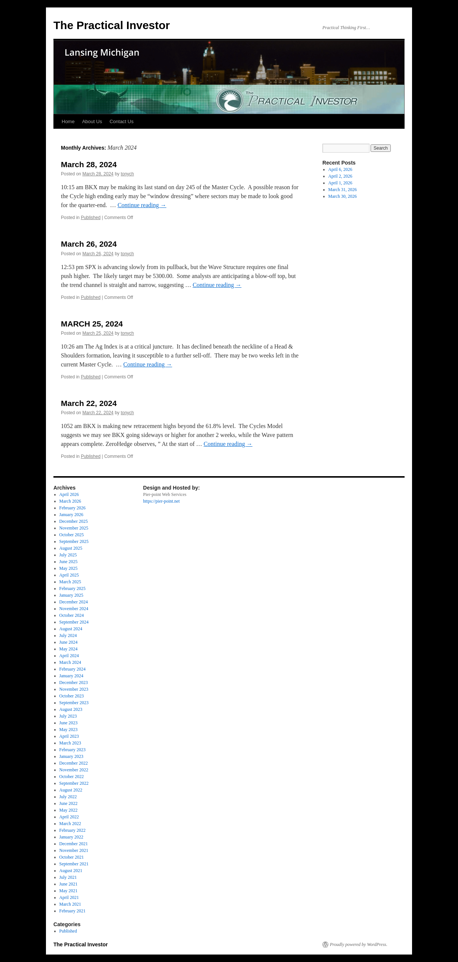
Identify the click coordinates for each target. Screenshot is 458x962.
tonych (127, 174)
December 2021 (73, 843)
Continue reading (142, 205)
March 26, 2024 (89, 244)
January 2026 (71, 514)
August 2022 (71, 790)
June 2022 (68, 803)
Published (90, 217)
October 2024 (71, 615)
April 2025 (69, 575)
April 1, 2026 (340, 182)
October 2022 (71, 776)
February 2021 (72, 910)
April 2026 (69, 494)
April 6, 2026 (340, 169)
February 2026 (72, 507)
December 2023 (73, 682)
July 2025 (68, 554)
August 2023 (71, 709)
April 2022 (69, 816)
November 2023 (74, 689)
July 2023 (68, 716)
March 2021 (70, 904)
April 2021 (69, 897)
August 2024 (71, 628)
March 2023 (70, 743)
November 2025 (74, 528)
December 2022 (73, 763)
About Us (92, 121)
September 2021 (74, 863)
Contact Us (121, 121)
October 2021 (71, 857)
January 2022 (71, 837)
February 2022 (72, 830)
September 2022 (74, 783)
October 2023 (71, 696)
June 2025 (68, 561)
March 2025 (70, 581)
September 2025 (74, 541)
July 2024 (68, 635)
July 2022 (68, 796)
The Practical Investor (111, 25)
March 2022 (70, 823)
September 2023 (74, 702)
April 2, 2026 (340, 176)
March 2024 (70, 662)
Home (68, 121)
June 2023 (68, 722)
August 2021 (71, 870)
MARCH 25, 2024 (92, 323)
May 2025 (68, 568)
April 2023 (69, 736)
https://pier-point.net (161, 501)
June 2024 (68, 642)
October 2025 (71, 534)
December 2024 (73, 602)
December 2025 (73, 521)
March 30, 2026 (342, 196)
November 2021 (74, 850)
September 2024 (74, 622)
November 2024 (74, 608)
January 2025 (71, 595)
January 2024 (71, 675)
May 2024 (68, 649)
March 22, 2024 (89, 403)
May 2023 (68, 729)
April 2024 (69, 655)
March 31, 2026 (342, 189)
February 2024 (72, 669)
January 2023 (71, 756)
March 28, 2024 (89, 164)
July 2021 (68, 877)
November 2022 (74, 769)
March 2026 (70, 501)
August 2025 (71, 548)
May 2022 (68, 810)
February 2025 (72, 588)
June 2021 (68, 884)
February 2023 (72, 749)
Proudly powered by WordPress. (358, 944)
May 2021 (68, 890)
